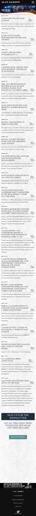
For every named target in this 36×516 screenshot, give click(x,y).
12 (31, 410)
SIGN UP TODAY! (18, 437)
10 (24, 410)
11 (28, 410)
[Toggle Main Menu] (33, 2)
